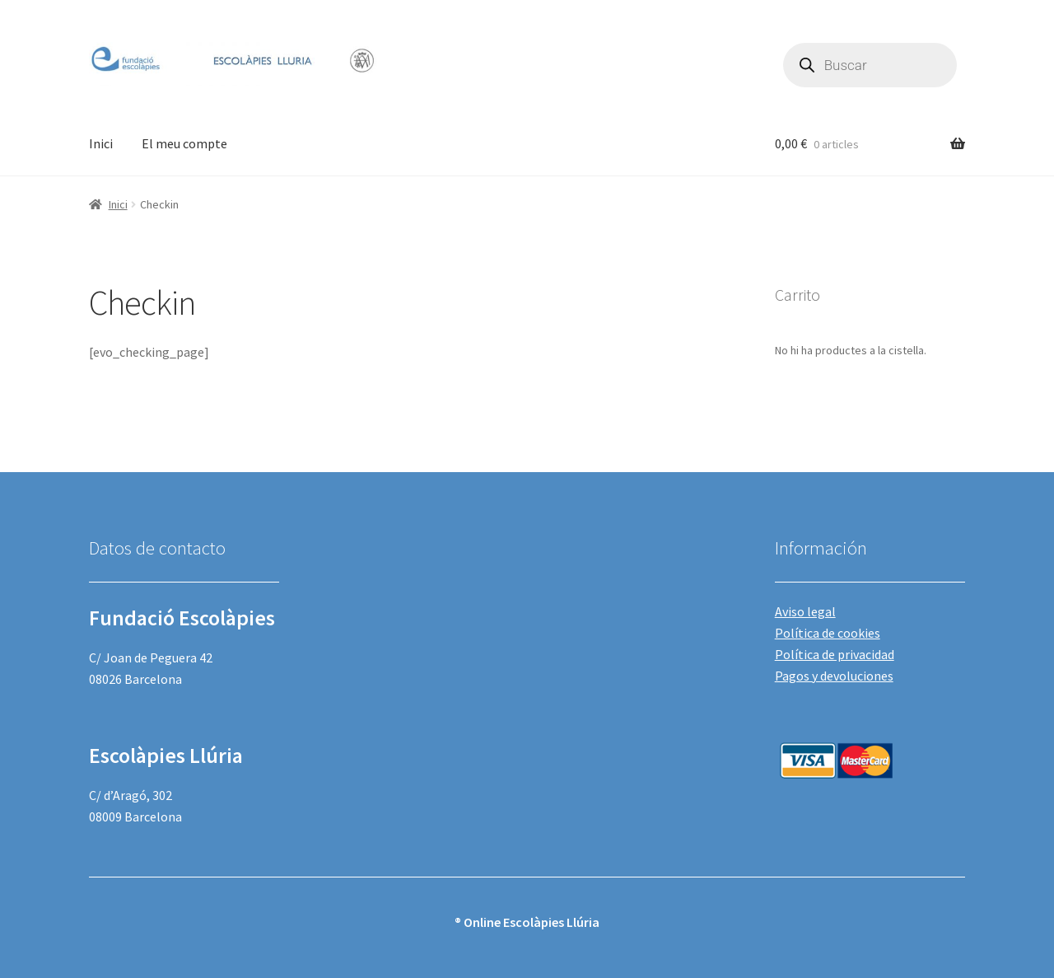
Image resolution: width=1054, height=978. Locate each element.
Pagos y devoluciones (834, 675)
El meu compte (184, 143)
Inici (101, 143)
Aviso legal (805, 611)
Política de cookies (827, 633)
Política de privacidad (834, 654)
